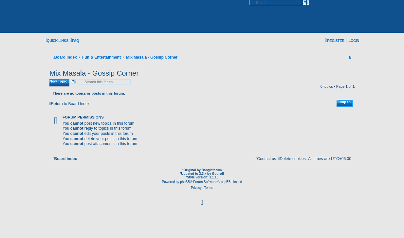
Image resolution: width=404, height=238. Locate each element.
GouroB (218, 173)
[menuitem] (74, 40)
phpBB (185, 182)
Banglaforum (212, 170)
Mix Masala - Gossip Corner (94, 73)
